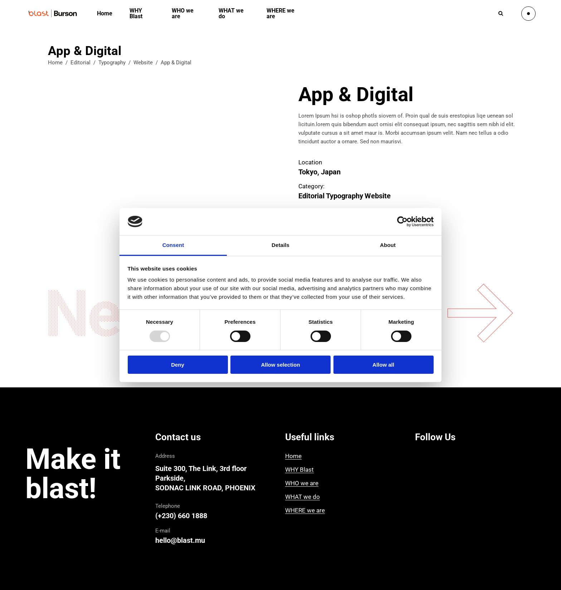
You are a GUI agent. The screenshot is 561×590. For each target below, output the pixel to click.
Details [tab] (280, 245)
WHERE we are (305, 510)
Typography (112, 62)
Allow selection (280, 365)
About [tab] (388, 245)
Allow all (383, 365)
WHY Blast (299, 469)
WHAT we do (302, 496)
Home (55, 62)
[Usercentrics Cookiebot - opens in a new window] (402, 221)
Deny (177, 365)
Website (143, 62)
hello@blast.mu (180, 540)
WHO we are (301, 483)
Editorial (80, 62)
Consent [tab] (173, 245)
